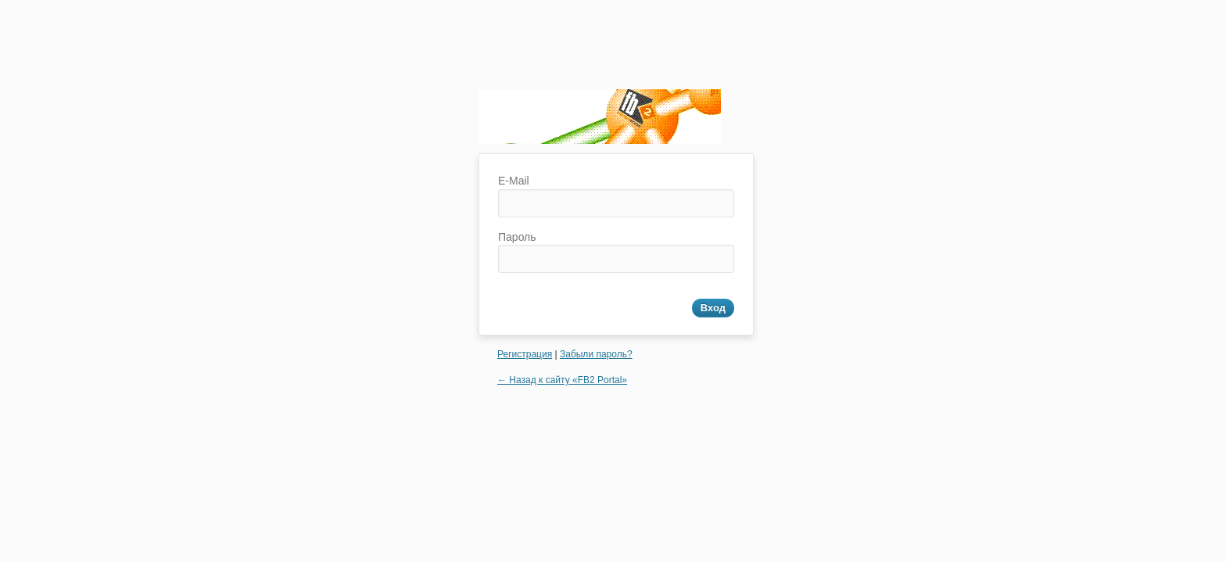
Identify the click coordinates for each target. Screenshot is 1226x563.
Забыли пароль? (596, 354)
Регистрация (524, 354)
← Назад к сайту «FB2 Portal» (562, 380)
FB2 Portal (599, 121)
